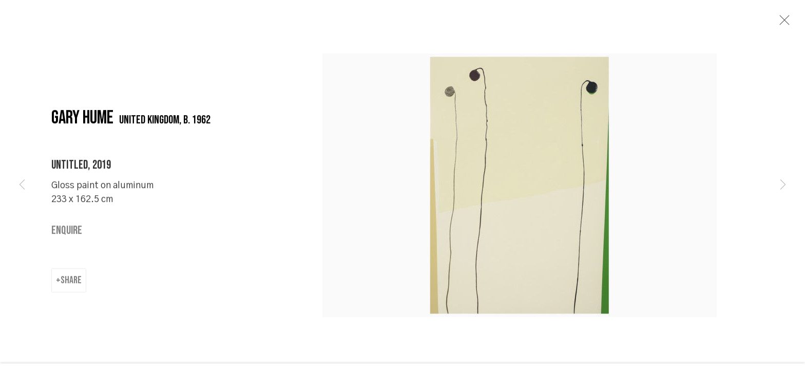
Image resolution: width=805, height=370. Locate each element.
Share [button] (71, 291)
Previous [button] (22, 184)
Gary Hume (82, 130)
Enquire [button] (66, 242)
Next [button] (783, 184)
